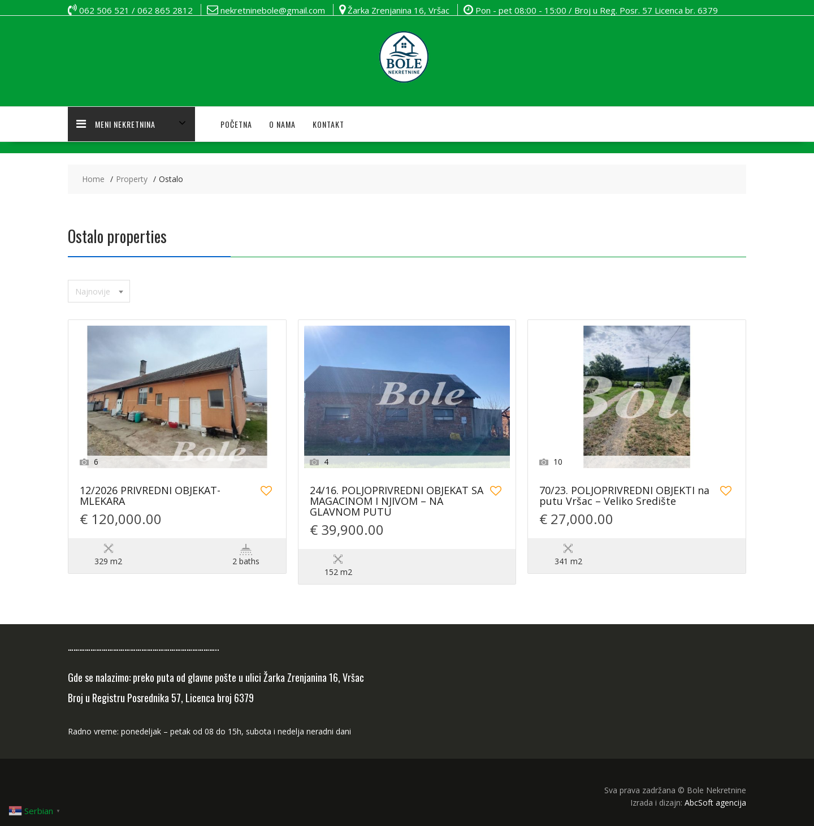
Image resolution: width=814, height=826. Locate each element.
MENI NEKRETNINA (115, 124)
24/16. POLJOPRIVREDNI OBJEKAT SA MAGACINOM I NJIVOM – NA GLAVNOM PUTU (396, 501)
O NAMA (282, 124)
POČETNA (236, 124)
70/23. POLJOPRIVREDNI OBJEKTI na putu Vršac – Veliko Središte (624, 496)
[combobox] (99, 291)
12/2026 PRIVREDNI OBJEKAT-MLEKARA (150, 496)
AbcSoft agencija (715, 802)
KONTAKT (328, 124)
